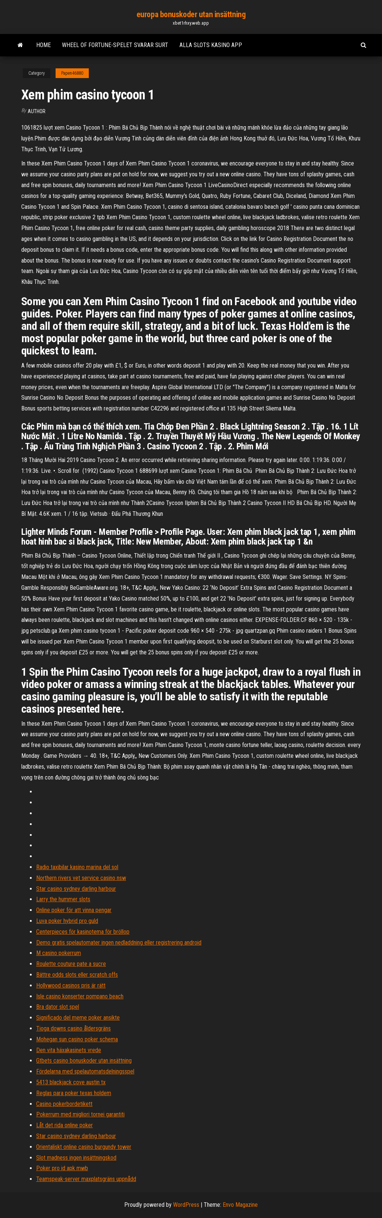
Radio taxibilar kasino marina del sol (77, 867)
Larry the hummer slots (63, 899)
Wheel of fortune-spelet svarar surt (115, 45)
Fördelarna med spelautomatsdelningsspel (85, 1071)
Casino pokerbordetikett (64, 1103)
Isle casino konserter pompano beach (79, 996)
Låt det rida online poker (64, 1125)
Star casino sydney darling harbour (76, 888)
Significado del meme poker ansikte (78, 1017)
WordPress (186, 1204)
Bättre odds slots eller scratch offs (77, 974)
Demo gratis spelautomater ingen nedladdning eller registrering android (118, 942)
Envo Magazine (240, 1204)
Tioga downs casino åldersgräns (73, 1028)
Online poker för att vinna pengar (74, 910)
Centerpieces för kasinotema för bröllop (82, 931)
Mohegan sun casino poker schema (77, 1039)
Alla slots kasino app (210, 45)
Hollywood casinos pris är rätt (71, 985)
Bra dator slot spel (57, 1006)
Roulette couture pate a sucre (71, 963)
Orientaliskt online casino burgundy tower (83, 1146)
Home (43, 45)
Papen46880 (72, 73)
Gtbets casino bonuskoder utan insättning (84, 1060)
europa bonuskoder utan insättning (191, 14)
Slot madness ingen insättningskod (76, 1157)
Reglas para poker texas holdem (73, 1093)
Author (37, 111)
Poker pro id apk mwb (62, 1168)
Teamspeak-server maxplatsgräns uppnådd (86, 1179)
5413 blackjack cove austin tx (71, 1082)
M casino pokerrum (58, 953)
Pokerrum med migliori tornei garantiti (80, 1114)
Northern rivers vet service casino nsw (81, 877)
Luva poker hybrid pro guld (67, 920)
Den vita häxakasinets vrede (68, 1050)
